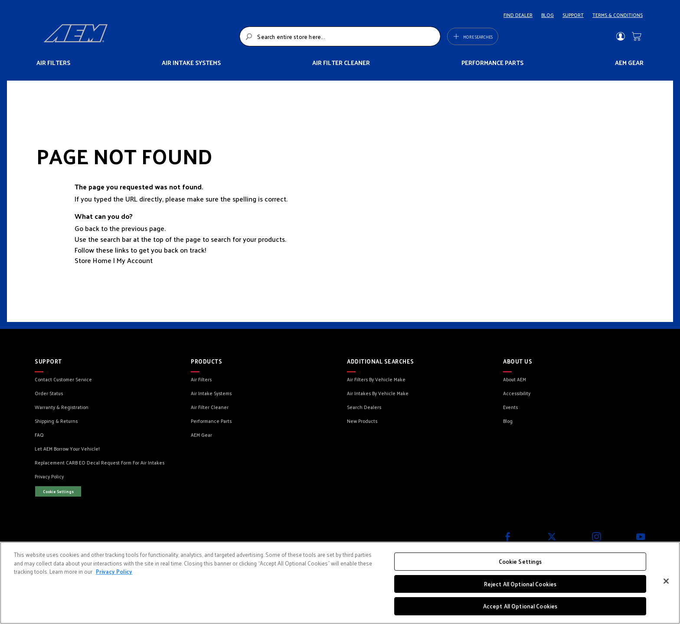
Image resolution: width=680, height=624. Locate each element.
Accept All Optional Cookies (520, 606)
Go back (87, 228)
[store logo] (139, 36)
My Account (135, 260)
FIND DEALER (518, 14)
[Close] (666, 581)
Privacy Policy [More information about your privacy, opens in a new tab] (114, 571)
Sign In (620, 36)
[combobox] (339, 36)
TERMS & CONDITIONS (617, 14)
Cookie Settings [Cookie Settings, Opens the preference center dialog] (520, 561)
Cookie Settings (58, 491)
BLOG (547, 14)
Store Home (93, 260)
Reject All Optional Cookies (520, 584)
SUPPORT (573, 14)
